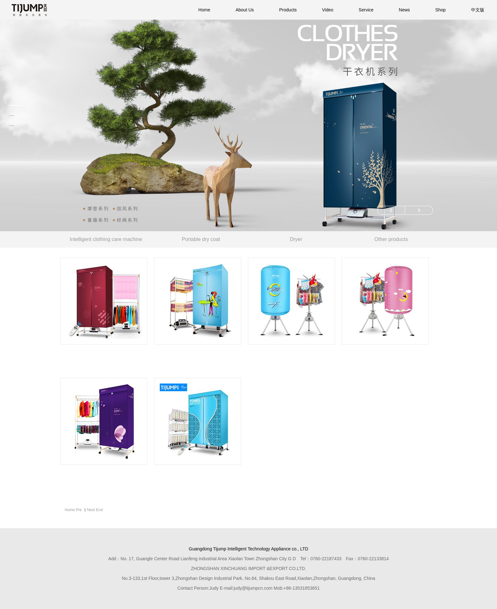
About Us (245, 9)
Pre (79, 510)
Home (204, 9)
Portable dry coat (201, 239)
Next (91, 510)
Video (327, 9)
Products (288, 9)
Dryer (296, 239)
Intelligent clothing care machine (106, 239)
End (99, 510)
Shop (440, 9)
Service (366, 9)
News (404, 9)
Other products (391, 239)
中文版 (477, 9)
